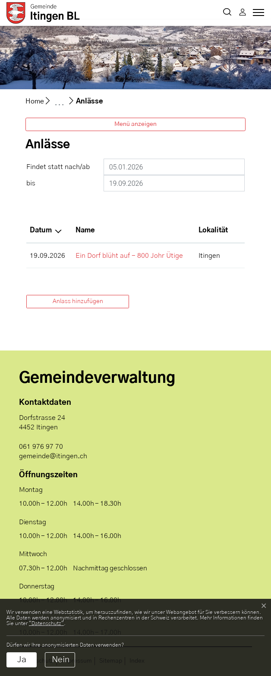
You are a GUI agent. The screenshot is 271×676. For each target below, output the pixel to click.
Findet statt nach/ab (58, 166)
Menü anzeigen (135, 124)
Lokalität (213, 230)
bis (30, 183)
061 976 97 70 (41, 446)
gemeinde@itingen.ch (53, 456)
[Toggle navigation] (257, 14)
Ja (21, 659)
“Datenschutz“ (46, 623)
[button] (227, 13)
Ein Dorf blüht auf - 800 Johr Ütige (129, 255)
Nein (60, 659)
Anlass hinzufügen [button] (78, 301)
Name (85, 230)
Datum (41, 230)
